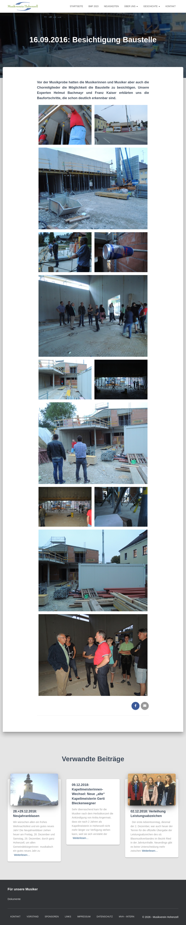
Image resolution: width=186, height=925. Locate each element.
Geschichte (151, 6)
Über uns (131, 6)
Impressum (84, 916)
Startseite (76, 6)
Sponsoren (52, 916)
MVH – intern (126, 916)
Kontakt (170, 6)
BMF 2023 (93, 6)
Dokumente (14, 899)
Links (68, 916)
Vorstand (33, 916)
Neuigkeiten (111, 6)
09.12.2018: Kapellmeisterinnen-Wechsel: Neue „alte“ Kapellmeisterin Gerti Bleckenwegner (88, 794)
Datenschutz (105, 916)
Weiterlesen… (22, 854)
